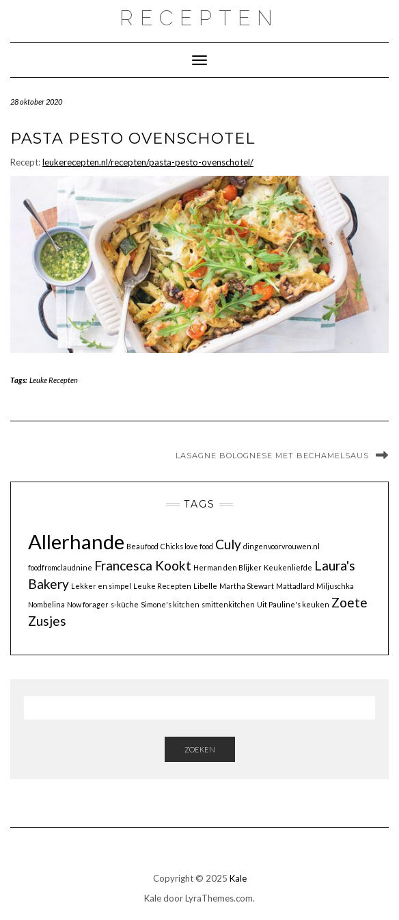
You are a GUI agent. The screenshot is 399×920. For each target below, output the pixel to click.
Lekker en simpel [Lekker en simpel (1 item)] (101, 585)
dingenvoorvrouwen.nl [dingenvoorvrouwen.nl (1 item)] (281, 546)
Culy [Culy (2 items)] (228, 544)
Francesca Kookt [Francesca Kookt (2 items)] (142, 565)
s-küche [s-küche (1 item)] (125, 604)
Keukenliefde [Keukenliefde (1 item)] (288, 567)
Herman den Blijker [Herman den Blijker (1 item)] (227, 567)
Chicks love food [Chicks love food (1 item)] (187, 546)
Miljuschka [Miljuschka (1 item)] (335, 585)
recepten (199, 18)
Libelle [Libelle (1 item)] (205, 585)
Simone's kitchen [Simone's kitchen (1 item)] (170, 604)
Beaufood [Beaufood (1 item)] (142, 546)
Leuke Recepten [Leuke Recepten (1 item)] (162, 585)
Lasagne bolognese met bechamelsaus (272, 455)
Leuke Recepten (53, 380)
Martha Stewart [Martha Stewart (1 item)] (246, 585)
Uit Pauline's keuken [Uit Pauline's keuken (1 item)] (293, 604)
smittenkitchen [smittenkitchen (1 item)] (228, 604)
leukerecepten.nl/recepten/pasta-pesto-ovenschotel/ (147, 162)
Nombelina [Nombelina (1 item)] (46, 604)
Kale (238, 878)
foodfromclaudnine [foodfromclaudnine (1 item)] (60, 567)
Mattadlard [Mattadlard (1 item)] (295, 585)
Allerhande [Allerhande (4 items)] (76, 541)
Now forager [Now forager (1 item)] (88, 604)
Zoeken (199, 749)
